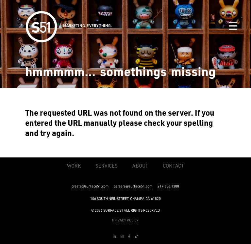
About (140, 166)
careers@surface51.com (133, 186)
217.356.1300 (168, 186)
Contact (173, 166)
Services (106, 166)
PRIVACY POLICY (125, 220)
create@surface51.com (90, 186)
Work (74, 166)
